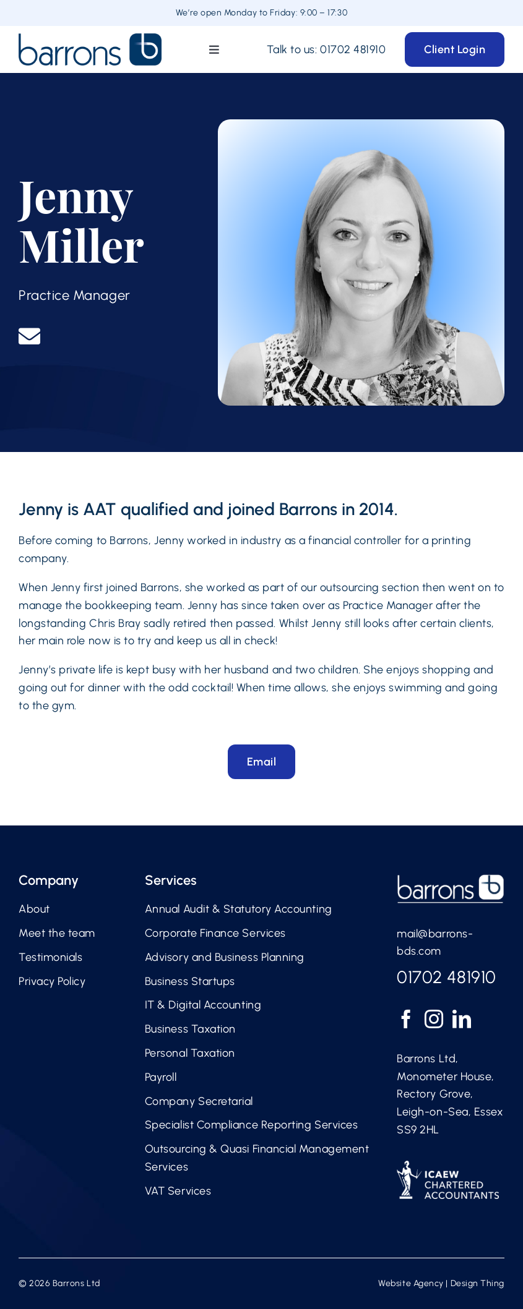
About (34, 909)
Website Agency (411, 1283)
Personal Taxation (190, 1053)
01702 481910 (353, 49)
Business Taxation (190, 1029)
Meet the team (57, 933)
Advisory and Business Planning (225, 957)
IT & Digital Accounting (203, 1005)
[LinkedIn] (462, 1019)
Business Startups (190, 981)
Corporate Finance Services (215, 933)
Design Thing (477, 1283)
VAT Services (178, 1191)
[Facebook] (406, 1019)
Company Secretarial (199, 1101)
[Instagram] (434, 1019)
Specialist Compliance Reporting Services (251, 1125)
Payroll (161, 1077)
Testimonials (50, 957)
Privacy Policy (52, 981)
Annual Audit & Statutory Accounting (238, 909)
